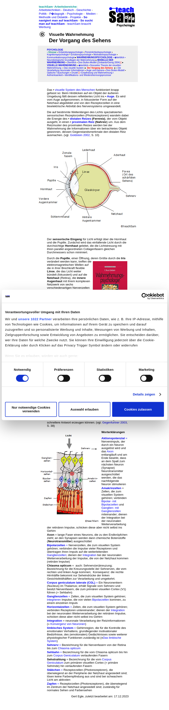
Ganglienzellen (56, 555)
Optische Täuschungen (58, 73)
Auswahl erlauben (84, 409)
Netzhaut (53, 278)
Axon (110, 451)
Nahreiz (101, 122)
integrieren (54, 599)
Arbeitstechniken (50, 10)
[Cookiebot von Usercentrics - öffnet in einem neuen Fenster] (145, 296)
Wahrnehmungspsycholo (93, 57)
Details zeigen (144, 394)
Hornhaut (71, 245)
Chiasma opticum (69, 648)
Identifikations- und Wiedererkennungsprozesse (88, 75)
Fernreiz (98, 118)
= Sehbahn (64, 592)
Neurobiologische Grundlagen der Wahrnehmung (71, 60)
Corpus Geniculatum (66, 655)
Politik (43, 13)
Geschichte (83, 10)
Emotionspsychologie (81, 54)
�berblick (119, 57)
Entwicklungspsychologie (71, 52)
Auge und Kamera (95, 70)
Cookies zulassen (138, 409)
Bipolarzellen (100, 599)
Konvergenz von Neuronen (67, 624)
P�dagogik (56, 13)
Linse (51, 271)
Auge (110, 96)
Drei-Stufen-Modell (115, 70)
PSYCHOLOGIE (55, 50)
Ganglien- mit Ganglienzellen (111, 509)
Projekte (75, 17)
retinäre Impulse (58, 561)
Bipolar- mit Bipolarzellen (109, 503)
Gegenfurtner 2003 (114, 422)
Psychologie (75, 13)
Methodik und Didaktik (53, 17)
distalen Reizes (80, 118)
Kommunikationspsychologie (61, 57)
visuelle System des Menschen (75, 89)
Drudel (75, 73)
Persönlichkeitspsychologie (98, 52)
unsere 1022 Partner (35, 319)
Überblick (71, 62)
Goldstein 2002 (80, 135)
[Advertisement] (22, 13)
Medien (91, 13)
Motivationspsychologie (104, 54)
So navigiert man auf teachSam (63, 19)
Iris (123, 258)
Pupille (65, 258)
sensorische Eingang (67, 239)
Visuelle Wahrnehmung (61, 65)
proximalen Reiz (83, 122)
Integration (89, 555)
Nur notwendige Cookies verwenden (31, 409)
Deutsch (68, 10)
